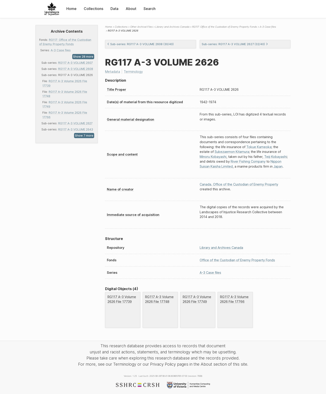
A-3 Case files (61, 50)
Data (114, 8)
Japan (278, 166)
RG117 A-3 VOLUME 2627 (75, 123)
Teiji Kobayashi (275, 157)
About (131, 8)
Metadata (112, 71)
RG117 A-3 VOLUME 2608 (75, 69)
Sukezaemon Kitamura (232, 152)
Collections (93, 8)
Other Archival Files (141, 26)
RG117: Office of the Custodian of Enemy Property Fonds (224, 26)
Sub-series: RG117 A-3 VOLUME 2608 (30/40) (140, 44)
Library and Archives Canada (172, 26)
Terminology (133, 71)
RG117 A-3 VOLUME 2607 (75, 62)
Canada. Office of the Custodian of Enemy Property (239, 184)
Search (150, 8)
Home (71, 8)
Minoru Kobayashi (213, 157)
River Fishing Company (248, 161)
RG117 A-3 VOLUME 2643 (75, 129)
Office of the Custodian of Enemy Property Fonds (237, 260)
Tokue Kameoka (258, 147)
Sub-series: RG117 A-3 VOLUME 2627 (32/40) (235, 44)
